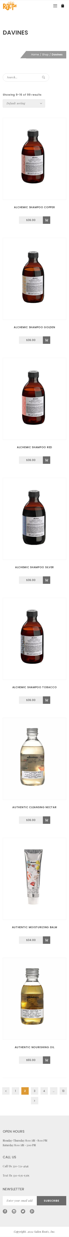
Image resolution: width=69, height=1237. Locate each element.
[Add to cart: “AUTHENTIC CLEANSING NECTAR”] (46, 820)
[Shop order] (24, 103)
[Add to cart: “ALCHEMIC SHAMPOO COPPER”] (46, 220)
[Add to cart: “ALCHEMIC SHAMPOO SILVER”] (46, 580)
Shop (45, 54)
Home (35, 54)
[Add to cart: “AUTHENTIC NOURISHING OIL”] (46, 1060)
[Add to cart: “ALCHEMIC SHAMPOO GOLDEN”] (46, 340)
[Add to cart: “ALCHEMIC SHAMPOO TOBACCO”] (46, 700)
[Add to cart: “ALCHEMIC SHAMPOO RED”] (46, 460)
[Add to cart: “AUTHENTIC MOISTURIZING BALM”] (46, 940)
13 (63, 1091)
